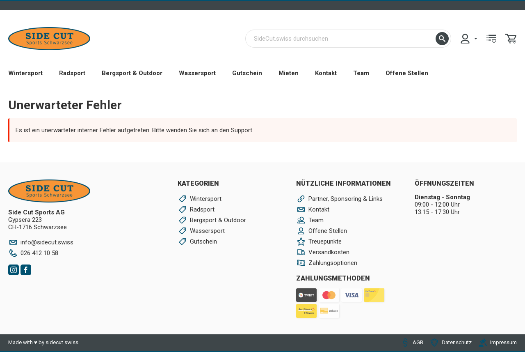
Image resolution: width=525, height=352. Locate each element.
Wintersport (25, 73)
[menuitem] (468, 38)
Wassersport (197, 73)
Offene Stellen (407, 73)
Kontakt (326, 73)
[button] (442, 38)
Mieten (288, 73)
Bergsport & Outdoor (132, 73)
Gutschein (247, 73)
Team (361, 73)
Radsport (72, 73)
